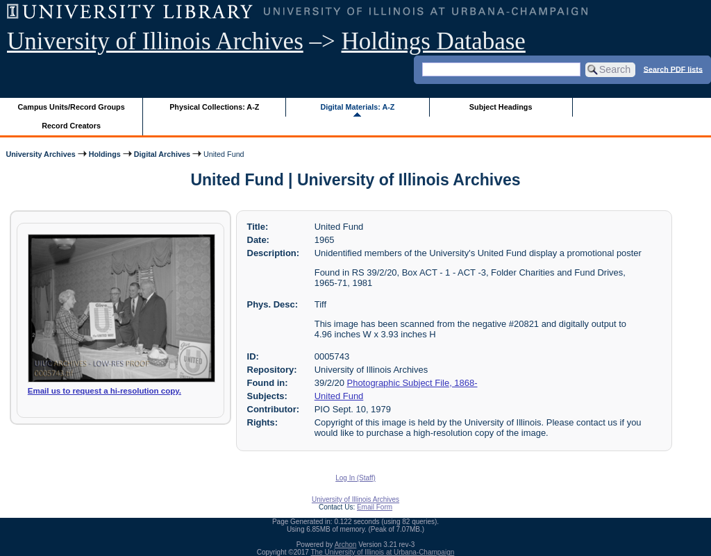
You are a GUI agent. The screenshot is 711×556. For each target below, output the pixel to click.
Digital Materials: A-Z (357, 107)
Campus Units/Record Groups (71, 107)
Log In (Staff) (355, 478)
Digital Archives (162, 154)
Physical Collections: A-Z (214, 107)
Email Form (374, 507)
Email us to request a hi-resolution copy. (104, 391)
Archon (346, 544)
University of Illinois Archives (155, 41)
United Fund (339, 396)
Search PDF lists (673, 69)
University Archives (40, 154)
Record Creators (71, 125)
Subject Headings (501, 107)
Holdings (105, 154)
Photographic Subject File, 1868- (412, 383)
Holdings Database (434, 41)
